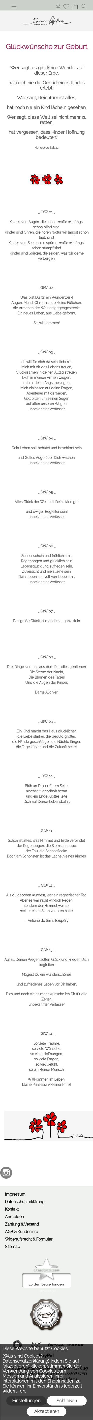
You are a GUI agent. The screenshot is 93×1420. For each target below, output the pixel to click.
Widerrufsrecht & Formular (28, 1239)
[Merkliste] (66, 6)
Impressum (15, 1194)
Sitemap (12, 1246)
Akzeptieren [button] (46, 1411)
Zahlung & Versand (22, 1224)
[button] (14, 6)
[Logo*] (46, 12)
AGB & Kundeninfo (21, 1231)
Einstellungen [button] (26, 1400)
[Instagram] (6, 1172)
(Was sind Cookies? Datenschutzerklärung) (25, 1358)
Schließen (67, 1400)
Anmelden (58, 6)
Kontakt (12, 1209)
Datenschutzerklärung (24, 1201)
